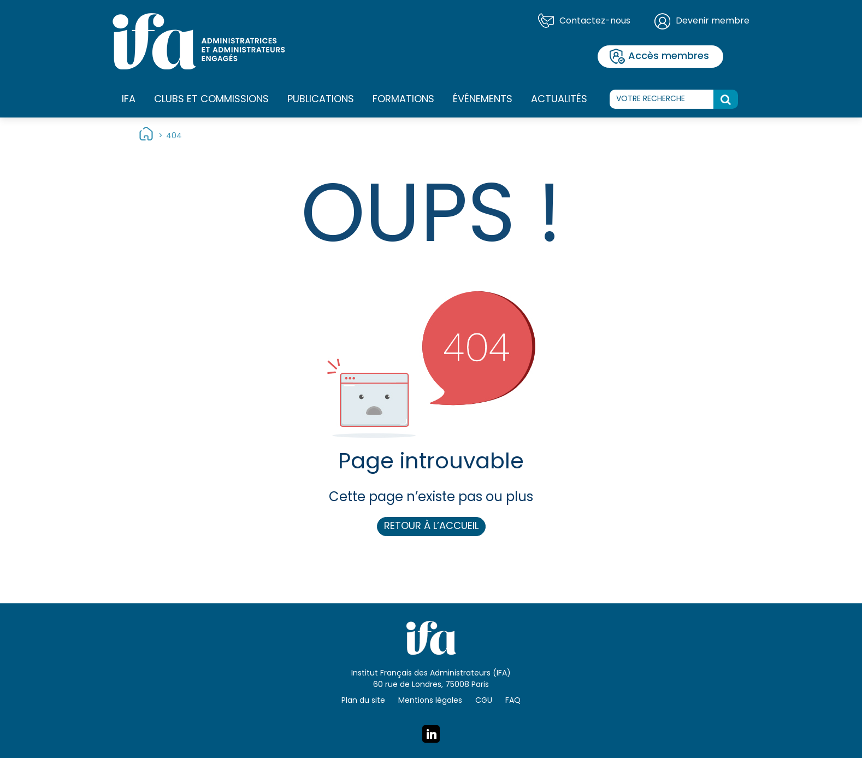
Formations (403, 100)
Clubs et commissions (211, 100)
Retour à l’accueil (431, 526)
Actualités (559, 100)
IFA (128, 100)
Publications (320, 100)
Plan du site (363, 701)
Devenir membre (712, 21)
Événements (482, 100)
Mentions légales (430, 701)
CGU (483, 701)
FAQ (513, 701)
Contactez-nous (594, 21)
